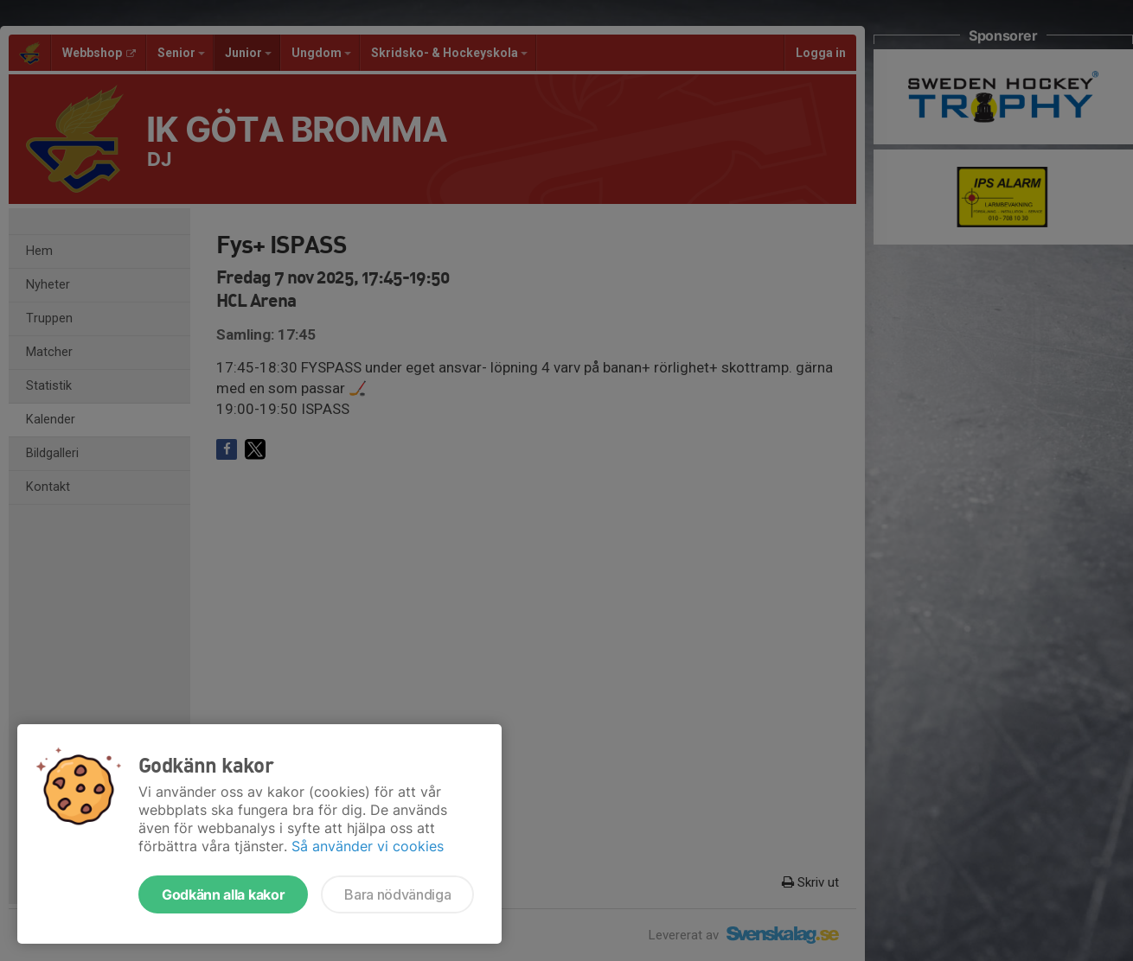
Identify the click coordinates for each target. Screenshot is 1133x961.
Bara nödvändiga (397, 894)
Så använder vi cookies (367, 846)
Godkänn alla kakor (223, 894)
